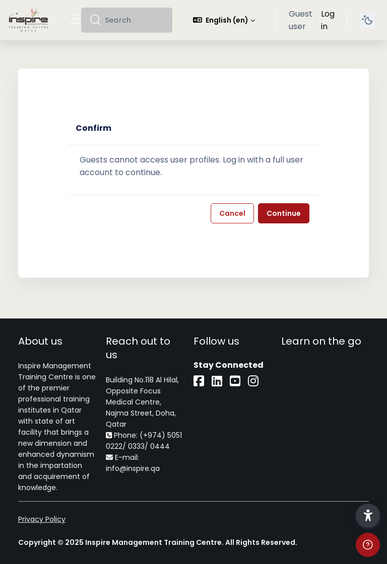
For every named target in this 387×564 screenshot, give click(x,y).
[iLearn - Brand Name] (28, 20)
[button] (224, 20)
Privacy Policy (42, 519)
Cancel (232, 213)
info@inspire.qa (133, 468)
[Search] (134, 20)
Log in (328, 20)
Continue (284, 213)
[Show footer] (368, 545)
